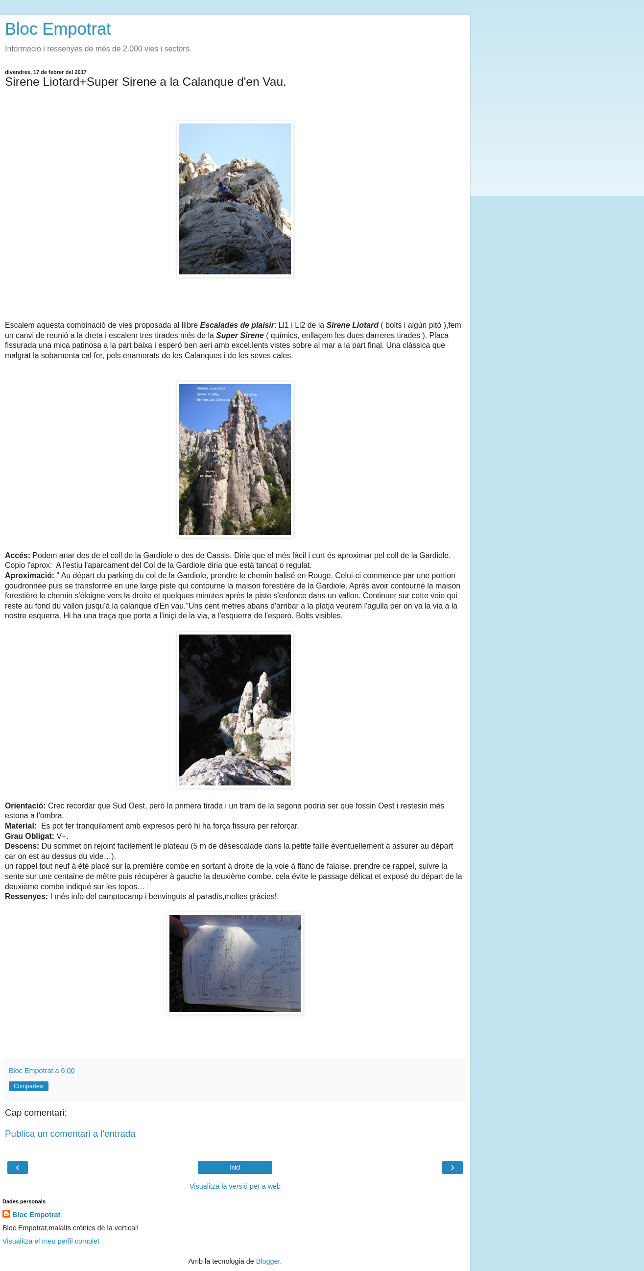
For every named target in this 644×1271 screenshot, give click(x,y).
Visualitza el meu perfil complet (50, 1241)
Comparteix (29, 1086)
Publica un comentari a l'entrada (70, 1133)
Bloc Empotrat (58, 29)
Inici (235, 1167)
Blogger (268, 1261)
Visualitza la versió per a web (235, 1186)
